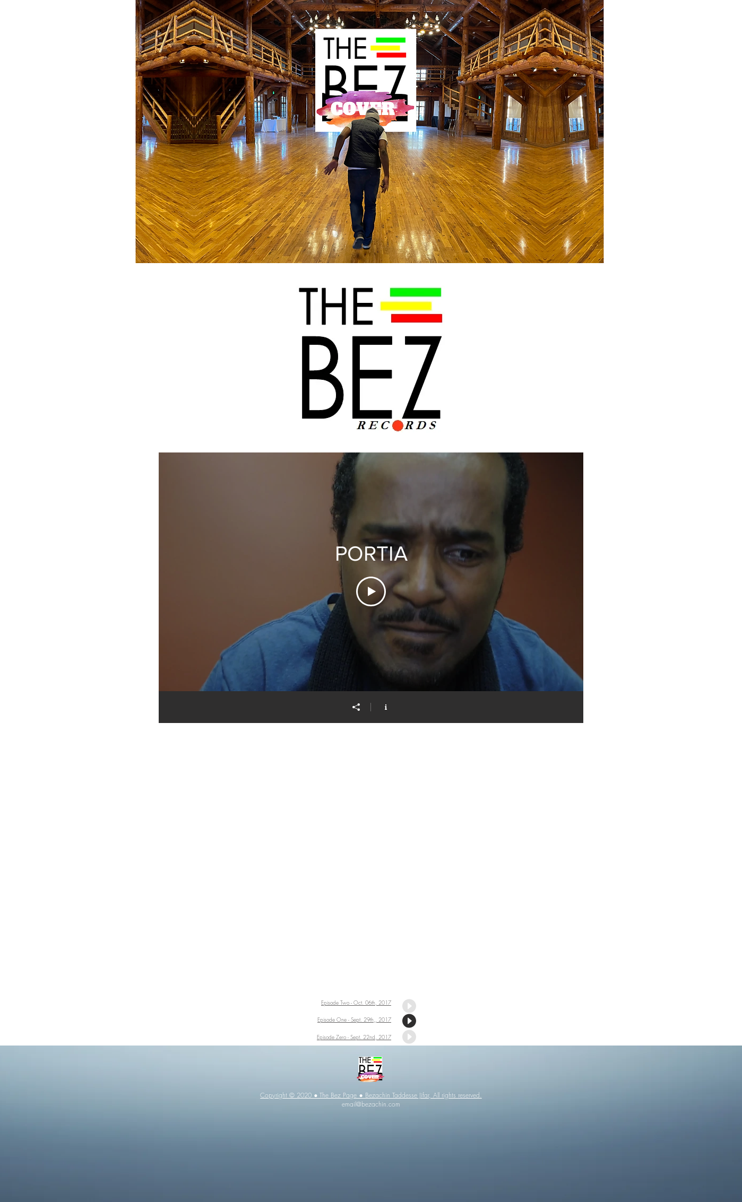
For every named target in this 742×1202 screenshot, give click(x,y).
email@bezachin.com (371, 1104)
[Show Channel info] (386, 707)
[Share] (356, 707)
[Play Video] (371, 591)
